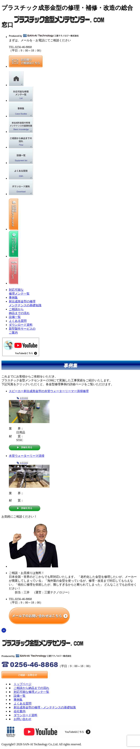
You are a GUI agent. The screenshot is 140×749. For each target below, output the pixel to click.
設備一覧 (15, 317)
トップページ (22, 684)
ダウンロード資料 (21, 324)
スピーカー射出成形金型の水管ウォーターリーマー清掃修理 (49, 391)
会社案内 (19, 711)
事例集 (13, 297)
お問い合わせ (22, 719)
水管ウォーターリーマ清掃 (26, 455)
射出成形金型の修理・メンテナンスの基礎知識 (45, 707)
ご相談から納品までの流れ (31, 688)
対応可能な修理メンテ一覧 (31, 691)
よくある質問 (18, 320)
